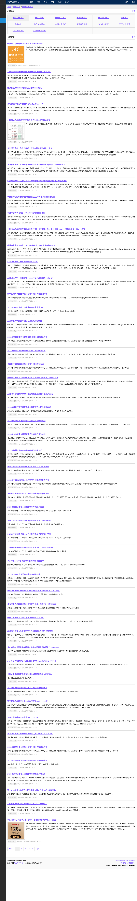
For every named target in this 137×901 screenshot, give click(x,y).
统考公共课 (6, 11)
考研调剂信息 (87, 18)
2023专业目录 (125, 24)
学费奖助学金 (48, 24)
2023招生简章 (106, 24)
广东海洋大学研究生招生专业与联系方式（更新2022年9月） (44, 577)
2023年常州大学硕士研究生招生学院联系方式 (38, 537)
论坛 (77, 2)
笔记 (70, 2)
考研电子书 (6, 38)
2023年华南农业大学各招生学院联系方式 (36, 604)
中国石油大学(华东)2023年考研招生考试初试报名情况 (41, 126)
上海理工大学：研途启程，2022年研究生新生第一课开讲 (42, 297)
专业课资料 (6, 34)
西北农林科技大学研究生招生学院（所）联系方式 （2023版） (44, 823)
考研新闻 (5, 7)
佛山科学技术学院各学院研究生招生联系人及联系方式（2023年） (46, 677)
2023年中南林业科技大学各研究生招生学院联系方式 (40, 510)
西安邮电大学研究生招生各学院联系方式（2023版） (40, 734)
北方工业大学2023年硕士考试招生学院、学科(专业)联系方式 (44, 634)
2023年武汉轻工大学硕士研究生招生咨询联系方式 (40, 779)
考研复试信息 (68, 18)
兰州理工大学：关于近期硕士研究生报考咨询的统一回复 (42, 154)
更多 (133, 37)
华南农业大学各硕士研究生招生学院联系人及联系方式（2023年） (46, 620)
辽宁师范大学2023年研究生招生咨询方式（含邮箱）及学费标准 (45, 402)
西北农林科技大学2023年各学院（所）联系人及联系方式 (42, 766)
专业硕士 (5, 29)
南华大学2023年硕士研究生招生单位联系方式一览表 (40, 496)
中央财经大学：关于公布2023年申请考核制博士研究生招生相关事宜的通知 (49, 192)
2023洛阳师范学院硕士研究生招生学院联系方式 (39, 372)
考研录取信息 (106, 18)
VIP (126, 2)
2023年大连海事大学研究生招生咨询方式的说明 (39, 464)
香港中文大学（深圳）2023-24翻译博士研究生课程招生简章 (44, 262)
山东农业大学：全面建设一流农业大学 (35, 278)
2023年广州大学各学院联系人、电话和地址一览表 (40, 720)
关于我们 (118, 893)
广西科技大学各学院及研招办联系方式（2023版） (40, 836)
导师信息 (29, 24)
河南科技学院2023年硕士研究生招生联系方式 (38, 386)
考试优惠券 (23, 65)
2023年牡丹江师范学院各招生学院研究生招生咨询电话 (41, 434)
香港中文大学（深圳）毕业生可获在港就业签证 (38, 227)
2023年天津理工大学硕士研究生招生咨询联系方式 (40, 793)
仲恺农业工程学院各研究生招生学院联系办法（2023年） (42, 707)
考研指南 (28, 7)
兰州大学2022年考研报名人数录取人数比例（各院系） (41, 72)
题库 (41, 2)
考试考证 (5, 43)
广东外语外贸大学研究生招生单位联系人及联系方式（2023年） (45, 691)
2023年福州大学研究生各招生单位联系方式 (37, 480)
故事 (48, 2)
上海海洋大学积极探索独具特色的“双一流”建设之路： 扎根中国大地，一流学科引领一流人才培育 (58, 245)
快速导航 (5, 2)
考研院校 (5, 25)
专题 (55, 2)
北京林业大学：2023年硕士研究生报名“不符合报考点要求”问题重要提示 (49, 173)
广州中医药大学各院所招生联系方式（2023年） (39, 591)
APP (63, 2)
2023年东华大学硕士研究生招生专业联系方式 (38, 329)
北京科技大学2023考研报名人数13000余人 (37, 88)
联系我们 (125, 893)
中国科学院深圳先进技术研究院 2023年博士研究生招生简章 (43, 210)
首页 (21, 7)
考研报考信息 (40, 7)
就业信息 (125, 18)
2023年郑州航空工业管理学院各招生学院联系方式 (40, 359)
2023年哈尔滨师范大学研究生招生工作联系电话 (39, 448)
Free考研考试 (26, 2)
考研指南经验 (7, 20)
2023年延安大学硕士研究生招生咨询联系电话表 (39, 806)
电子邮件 (132, 893)
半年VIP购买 (24, 874)
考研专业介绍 (68, 24)
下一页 (43, 881)
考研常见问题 (87, 24)
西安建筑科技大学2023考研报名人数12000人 (38, 107)
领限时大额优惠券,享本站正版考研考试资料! (37, 44)
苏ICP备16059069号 (128, 895)
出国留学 (5, 47)
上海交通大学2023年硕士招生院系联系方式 (37, 343)
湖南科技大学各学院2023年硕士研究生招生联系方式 (40, 523)
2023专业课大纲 (48, 31)
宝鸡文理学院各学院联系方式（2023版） (36, 750)
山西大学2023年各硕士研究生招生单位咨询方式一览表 (41, 564)
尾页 (50, 881)
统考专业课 (6, 16)
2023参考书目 (29, 31)
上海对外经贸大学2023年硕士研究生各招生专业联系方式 (42, 418)
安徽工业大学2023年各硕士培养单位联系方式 (38, 647)
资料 (133, 2)
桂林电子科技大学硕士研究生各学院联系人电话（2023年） (43, 661)
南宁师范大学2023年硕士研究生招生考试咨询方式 (40, 316)
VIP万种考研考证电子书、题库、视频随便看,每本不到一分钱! (44, 852)
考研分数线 (48, 18)
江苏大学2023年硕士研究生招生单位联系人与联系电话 (41, 550)
